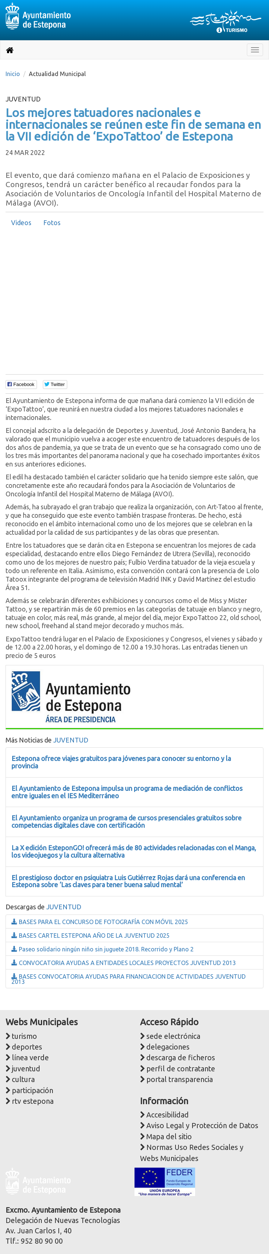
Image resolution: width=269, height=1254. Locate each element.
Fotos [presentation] (52, 222)
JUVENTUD (70, 740)
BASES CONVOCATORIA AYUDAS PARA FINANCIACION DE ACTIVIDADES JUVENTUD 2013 (128, 979)
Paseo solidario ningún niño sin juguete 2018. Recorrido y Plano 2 (102, 949)
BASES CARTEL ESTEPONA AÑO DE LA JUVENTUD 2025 (90, 935)
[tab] (21, 223)
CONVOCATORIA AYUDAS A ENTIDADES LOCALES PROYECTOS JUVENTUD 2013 (123, 963)
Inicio (13, 73)
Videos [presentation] (21, 222)
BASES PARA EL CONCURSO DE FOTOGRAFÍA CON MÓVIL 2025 (99, 922)
